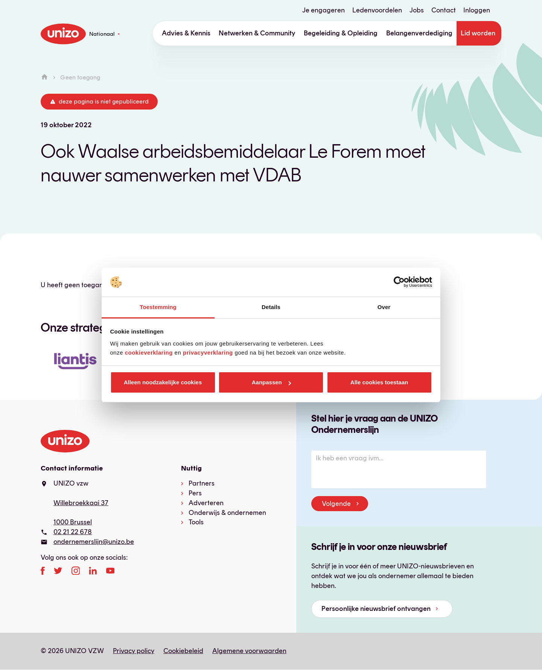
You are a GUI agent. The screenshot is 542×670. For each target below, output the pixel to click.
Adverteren (206, 503)
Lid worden (478, 33)
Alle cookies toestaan (379, 382)
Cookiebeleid (183, 651)
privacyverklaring (208, 352)
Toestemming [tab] (158, 307)
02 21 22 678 (72, 532)
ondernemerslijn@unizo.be (93, 542)
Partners (202, 483)
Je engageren (323, 10)
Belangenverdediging (419, 33)
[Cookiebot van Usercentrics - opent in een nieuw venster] (399, 282)
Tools (196, 522)
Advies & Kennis (186, 33)
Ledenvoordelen (377, 10)
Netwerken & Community (257, 33)
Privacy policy (133, 651)
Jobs (417, 10)
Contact (443, 10)
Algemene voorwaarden (249, 651)
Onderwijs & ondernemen (227, 513)
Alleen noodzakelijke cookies (163, 382)
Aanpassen (271, 382)
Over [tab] (384, 307)
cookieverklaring (149, 352)
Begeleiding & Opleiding (341, 33)
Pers (195, 493)
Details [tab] (271, 307)
